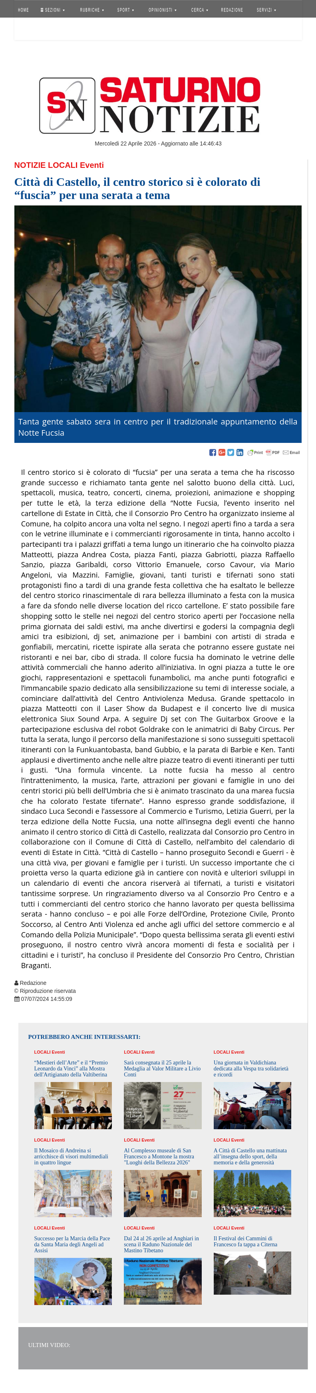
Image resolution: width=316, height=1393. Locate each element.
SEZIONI (52, 10)
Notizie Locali (46, 165)
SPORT (125, 10)
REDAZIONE (232, 10)
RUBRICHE (92, 10)
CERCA (199, 10)
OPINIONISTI (163, 10)
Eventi (92, 165)
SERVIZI (266, 10)
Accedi (29, 30)
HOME (23, 10)
